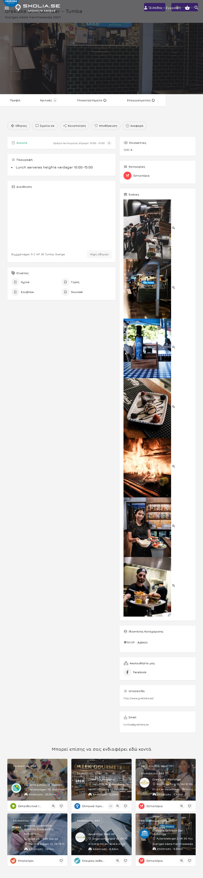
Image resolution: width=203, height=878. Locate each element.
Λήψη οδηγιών (99, 254)
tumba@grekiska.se (136, 724)
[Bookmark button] (61, 806)
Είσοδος (156, 8)
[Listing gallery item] (149, 228)
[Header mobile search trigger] (196, 7)
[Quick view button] (53, 806)
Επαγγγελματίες (141, 100)
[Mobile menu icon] (7, 8)
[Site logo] (38, 8)
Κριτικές (48, 100)
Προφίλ (15, 100)
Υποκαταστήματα (91, 100)
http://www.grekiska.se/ (139, 698)
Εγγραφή (173, 8)
